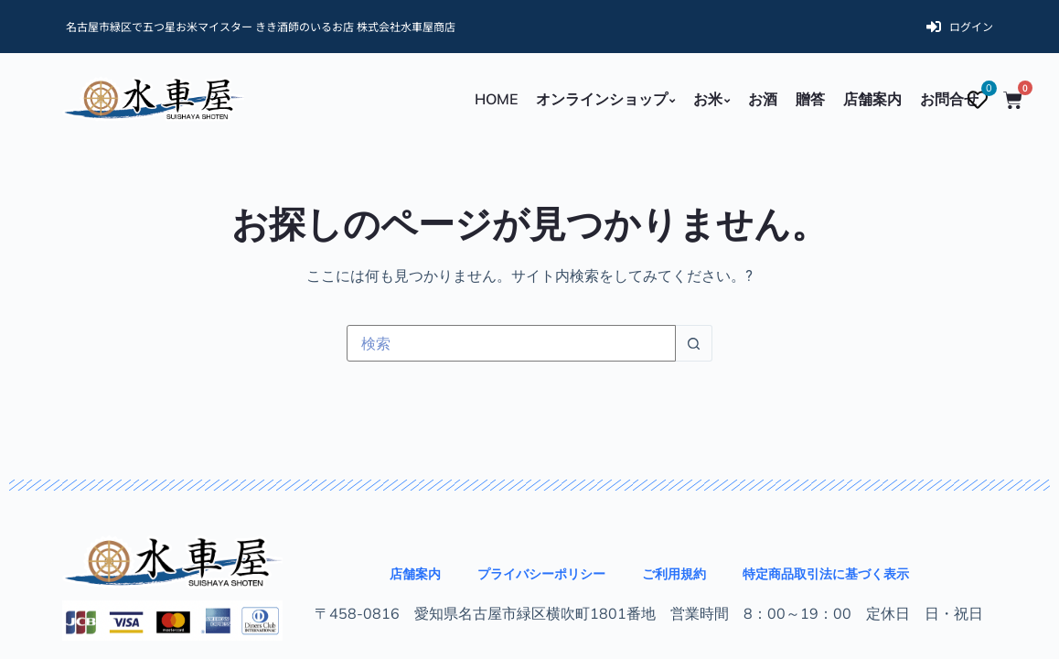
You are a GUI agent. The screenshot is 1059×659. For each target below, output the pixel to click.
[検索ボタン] (694, 343)
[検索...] (511, 343)
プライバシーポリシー (541, 574)
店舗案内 (415, 574)
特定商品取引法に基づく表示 (826, 574)
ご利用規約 (674, 574)
